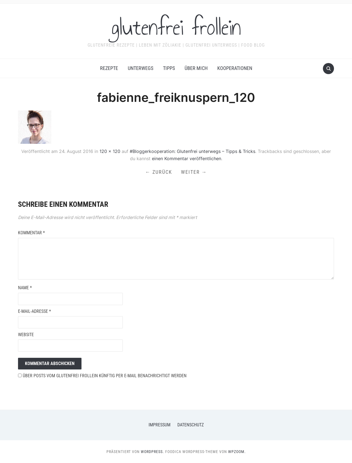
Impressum (159, 424)
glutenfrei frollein (176, 27)
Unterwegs (140, 68)
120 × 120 (110, 151)
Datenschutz (190, 424)
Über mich (196, 68)
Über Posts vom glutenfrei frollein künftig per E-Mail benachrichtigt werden (102, 375)
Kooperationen (234, 68)
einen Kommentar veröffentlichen (186, 158)
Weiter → (194, 172)
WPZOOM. (237, 451)
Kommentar (31, 232)
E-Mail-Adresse (34, 311)
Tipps (169, 68)
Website (26, 334)
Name (25, 287)
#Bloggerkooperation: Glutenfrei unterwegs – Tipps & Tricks (192, 151)
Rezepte (109, 68)
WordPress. (152, 451)
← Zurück (158, 172)
